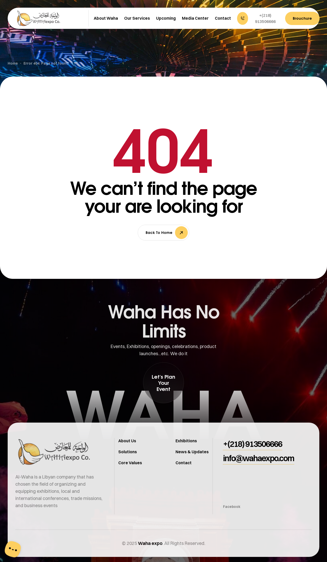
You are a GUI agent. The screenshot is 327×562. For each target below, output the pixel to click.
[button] (258, 18)
